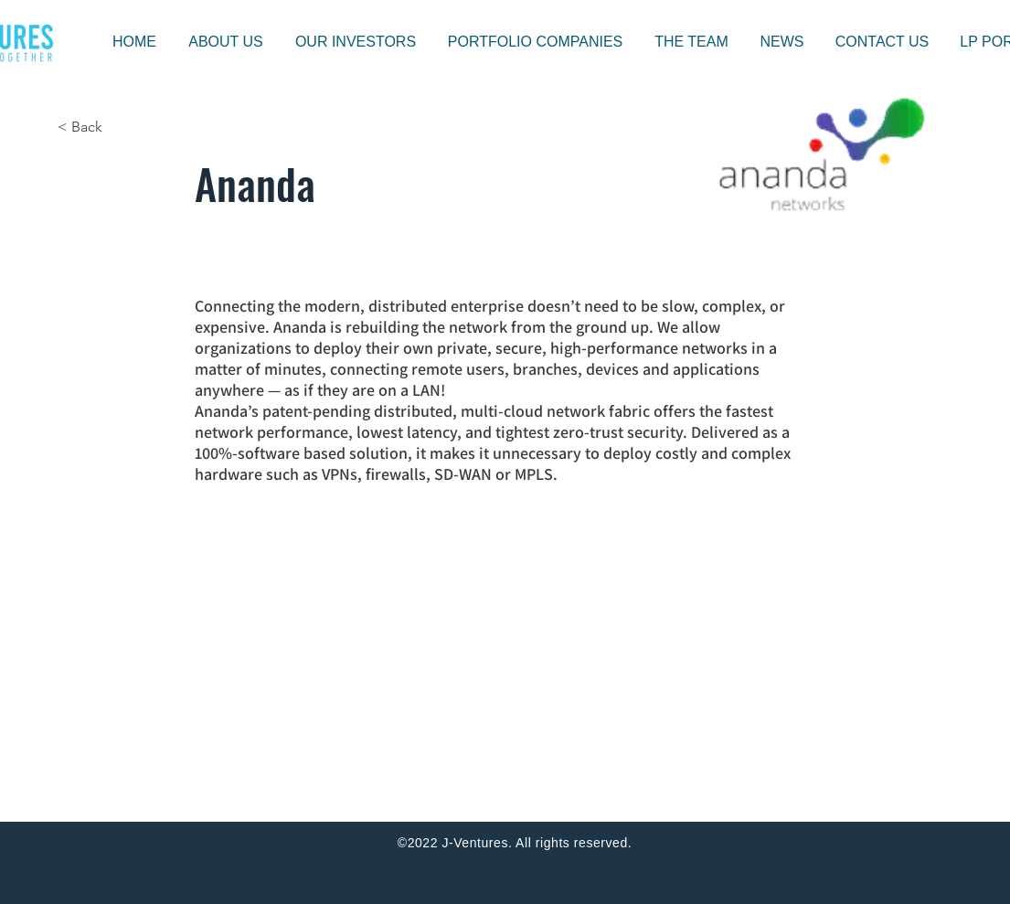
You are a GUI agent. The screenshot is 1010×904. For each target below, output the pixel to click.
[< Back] (118, 127)
